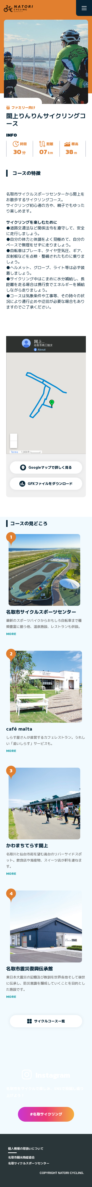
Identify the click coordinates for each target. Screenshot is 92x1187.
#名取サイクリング (46, 1114)
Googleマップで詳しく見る (46, 467)
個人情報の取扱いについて (25, 1148)
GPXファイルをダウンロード (46, 484)
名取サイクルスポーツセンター (28, 1163)
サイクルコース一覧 (46, 1021)
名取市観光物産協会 (21, 1157)
